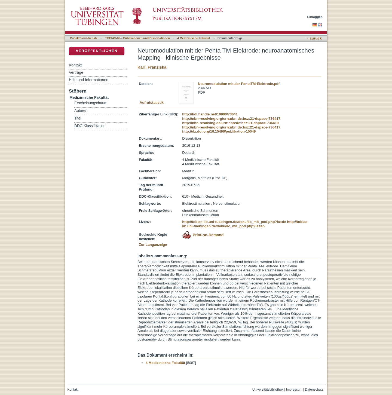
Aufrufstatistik (152, 102)
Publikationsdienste (84, 38)
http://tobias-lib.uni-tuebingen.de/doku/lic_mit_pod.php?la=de (234, 222)
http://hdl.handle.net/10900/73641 (210, 114)
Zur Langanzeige (153, 245)
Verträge (76, 72)
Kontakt (75, 65)
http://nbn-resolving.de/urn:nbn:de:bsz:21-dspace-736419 (230, 123)
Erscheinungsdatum (90, 103)
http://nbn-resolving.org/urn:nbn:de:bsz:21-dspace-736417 (231, 119)
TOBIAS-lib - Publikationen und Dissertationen (137, 38)
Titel (77, 118)
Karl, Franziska (151, 67)
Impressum (294, 389)
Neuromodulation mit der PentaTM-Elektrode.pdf (239, 84)
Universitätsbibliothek (267, 389)
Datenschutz (314, 389)
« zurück (314, 38)
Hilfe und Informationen (88, 80)
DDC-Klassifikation (89, 126)
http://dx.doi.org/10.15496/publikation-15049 (219, 131)
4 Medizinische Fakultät (193, 38)
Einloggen (315, 17)
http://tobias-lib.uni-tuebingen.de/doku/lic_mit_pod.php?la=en (245, 224)
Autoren (80, 111)
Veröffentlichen (96, 51)
